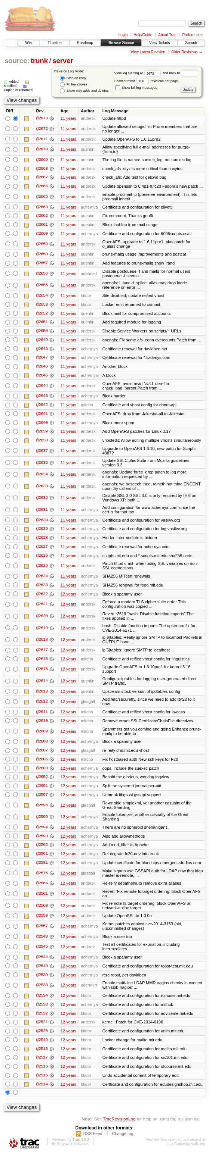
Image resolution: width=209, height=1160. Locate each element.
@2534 (41, 1001)
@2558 (41, 920)
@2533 (41, 1010)
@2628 (41, 540)
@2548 (41, 941)
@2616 (41, 662)
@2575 (41, 878)
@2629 (41, 531)
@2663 (41, 207)
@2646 (41, 368)
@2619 (41, 631)
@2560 (41, 910)
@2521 (41, 1028)
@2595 (41, 821)
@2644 (41, 388)
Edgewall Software (72, 1150)
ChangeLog (122, 1140)
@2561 (41, 898)
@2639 (41, 434)
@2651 (41, 323)
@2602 (41, 781)
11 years (68, 118)
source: (16, 61)
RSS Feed (92, 1140)
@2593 (41, 840)
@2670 (41, 150)
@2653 (41, 306)
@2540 (41, 971)
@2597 (41, 799)
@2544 (41, 962)
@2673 (41, 118)
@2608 (41, 745)
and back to (180, 73)
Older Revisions (184, 52)
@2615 (41, 672)
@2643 (41, 398)
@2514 (41, 1090)
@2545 (41, 952)
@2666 (41, 187)
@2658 (41, 255)
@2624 (41, 579)
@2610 (41, 724)
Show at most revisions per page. (146, 81)
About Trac (167, 35)
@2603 (41, 772)
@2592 (41, 849)
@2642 (41, 407)
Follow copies (73, 84)
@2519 (41, 1045)
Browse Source (121, 43)
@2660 (41, 234)
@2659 (41, 245)
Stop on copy (73, 78)
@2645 (41, 377)
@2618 (41, 643)
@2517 (41, 1063)
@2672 (41, 129)
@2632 (41, 500)
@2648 (41, 350)
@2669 (41, 160)
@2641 (41, 416)
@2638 (41, 443)
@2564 (41, 888)
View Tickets (159, 43)
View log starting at (138, 73)
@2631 (41, 512)
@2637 (41, 453)
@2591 (41, 858)
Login (123, 35)
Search (191, 43)
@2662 (41, 216)
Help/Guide (142, 35)
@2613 (41, 695)
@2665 (41, 197)
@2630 (41, 522)
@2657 (41, 264)
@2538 (41, 990)
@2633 (41, 488)
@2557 (41, 931)
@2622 (41, 597)
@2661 (41, 225)
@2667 (41, 178)
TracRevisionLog (119, 1124)
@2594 (41, 831)
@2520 (41, 1036)
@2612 (41, 705)
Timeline (54, 43)
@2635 (41, 465)
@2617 (41, 653)
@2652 (41, 315)
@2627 (41, 549)
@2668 (41, 169)
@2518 (41, 1054)
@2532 (41, 1019)
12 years (68, 597)
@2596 (41, 809)
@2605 (41, 763)
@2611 (41, 715)
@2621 (41, 607)
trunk (39, 61)
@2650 (41, 332)
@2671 (41, 139)
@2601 (41, 790)
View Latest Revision (147, 52)
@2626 (41, 558)
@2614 (41, 684)
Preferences (192, 35)
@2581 (41, 867)
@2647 (41, 359)
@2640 (41, 425)
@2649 (41, 341)
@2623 (41, 588)
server (62, 61)
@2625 (41, 569)
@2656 (41, 275)
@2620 (41, 619)
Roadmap (85, 43)
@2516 (41, 1072)
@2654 (41, 297)
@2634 (41, 477)
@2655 (41, 286)
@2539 (41, 980)
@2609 (41, 735)
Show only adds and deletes (84, 90)
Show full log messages (136, 88)
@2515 (41, 1081)
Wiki (28, 43)
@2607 (41, 754)
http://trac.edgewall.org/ (185, 1150)
